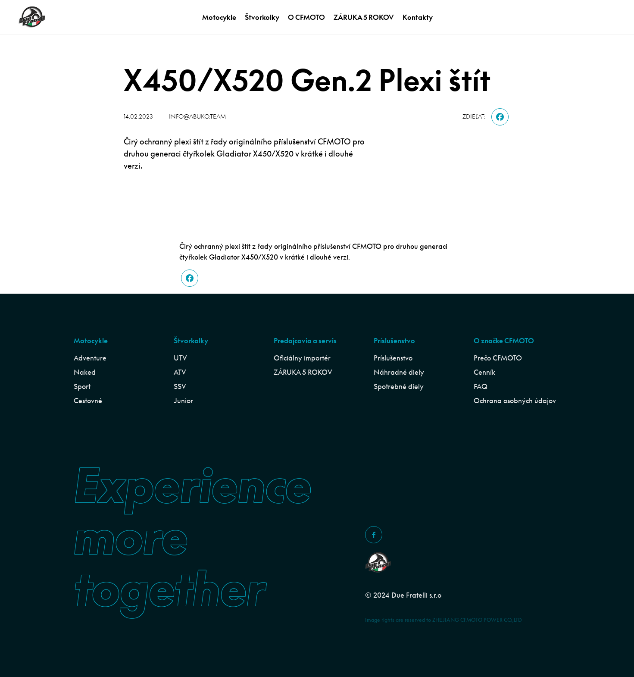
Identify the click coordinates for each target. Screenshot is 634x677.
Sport (82, 386)
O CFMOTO (306, 17)
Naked (85, 372)
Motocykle (219, 17)
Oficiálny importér (302, 358)
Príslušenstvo (393, 358)
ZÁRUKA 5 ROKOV (364, 17)
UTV (180, 358)
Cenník (484, 372)
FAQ (480, 386)
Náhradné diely (399, 372)
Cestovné (88, 400)
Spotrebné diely (399, 386)
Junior (183, 400)
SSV (180, 386)
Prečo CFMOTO (498, 358)
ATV (180, 372)
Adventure (90, 358)
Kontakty (418, 17)
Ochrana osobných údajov (515, 400)
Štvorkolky (262, 17)
